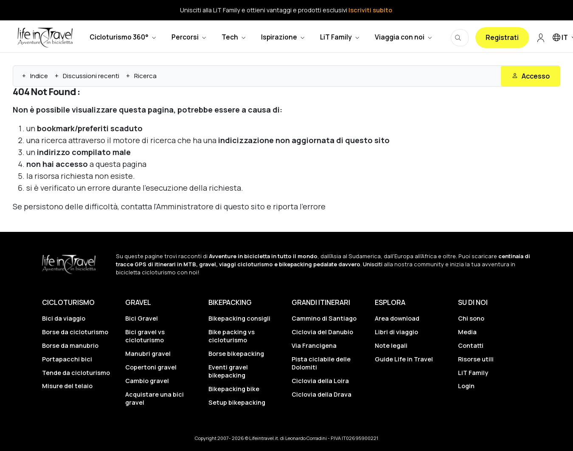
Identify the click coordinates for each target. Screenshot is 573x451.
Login (466, 386)
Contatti (470, 345)
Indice (39, 75)
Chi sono (471, 318)
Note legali (391, 345)
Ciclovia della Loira (320, 381)
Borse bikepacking (236, 354)
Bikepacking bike (233, 389)
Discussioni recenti (91, 75)
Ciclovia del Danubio (322, 332)
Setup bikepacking (236, 402)
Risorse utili (476, 359)
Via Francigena (314, 345)
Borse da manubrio (70, 345)
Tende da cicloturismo (76, 373)
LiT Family (473, 373)
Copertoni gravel (151, 367)
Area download (397, 318)
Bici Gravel (141, 318)
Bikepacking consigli (239, 318)
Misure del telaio (67, 386)
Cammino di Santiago (324, 318)
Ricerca (145, 75)
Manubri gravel (148, 354)
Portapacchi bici (67, 359)
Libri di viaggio (396, 332)
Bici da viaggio (63, 318)
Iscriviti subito (370, 10)
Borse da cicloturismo (75, 332)
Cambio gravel (147, 381)
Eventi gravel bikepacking (228, 371)
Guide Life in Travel (404, 359)
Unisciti (372, 264)
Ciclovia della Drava (321, 394)
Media (467, 332)
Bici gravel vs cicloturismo (145, 336)
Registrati (502, 37)
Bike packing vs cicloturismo (231, 336)
